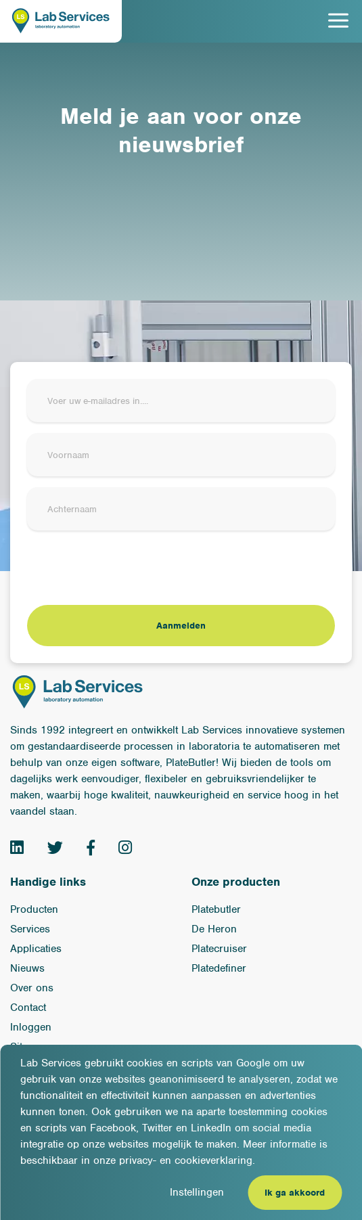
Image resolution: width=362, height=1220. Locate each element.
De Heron (214, 929)
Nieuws (27, 968)
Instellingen (197, 1192)
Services (30, 929)
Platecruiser (219, 948)
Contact (28, 1007)
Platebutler (216, 909)
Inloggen (30, 1027)
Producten (34, 909)
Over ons (31, 988)
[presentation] (130, 567)
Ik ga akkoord (295, 1192)
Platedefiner (218, 968)
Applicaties (36, 948)
